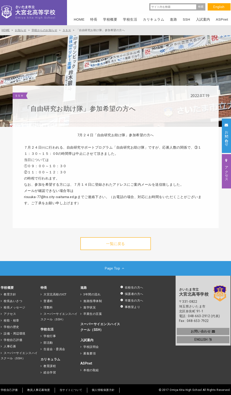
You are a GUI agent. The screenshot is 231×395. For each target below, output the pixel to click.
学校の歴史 (11, 327)
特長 (44, 287)
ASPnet (86, 363)
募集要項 (89, 353)
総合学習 (49, 372)
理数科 (48, 307)
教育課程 (49, 366)
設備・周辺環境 (14, 333)
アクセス (10, 314)
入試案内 (87, 340)
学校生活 (47, 329)
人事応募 (10, 346)
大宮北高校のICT (55, 294)
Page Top (115, 268)
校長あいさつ (13, 301)
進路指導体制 (92, 301)
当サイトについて (71, 390)
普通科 (48, 301)
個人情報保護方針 (103, 390)
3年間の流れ (92, 294)
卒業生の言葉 (92, 314)
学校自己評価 (13, 340)
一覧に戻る (115, 244)
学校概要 (7, 287)
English (219, 7)
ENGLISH (203, 339)
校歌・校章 (11, 320)
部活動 (48, 342)
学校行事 (49, 336)
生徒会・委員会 (54, 349)
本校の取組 (91, 370)
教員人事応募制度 (38, 390)
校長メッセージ (14, 307)
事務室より (130, 307)
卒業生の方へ (131, 300)
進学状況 (89, 307)
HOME (79, 19)
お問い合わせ (203, 331)
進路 (83, 287)
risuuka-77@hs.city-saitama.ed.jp (50, 197)
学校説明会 (91, 347)
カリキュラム (50, 359)
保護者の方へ (131, 294)
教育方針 (10, 294)
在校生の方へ (131, 287)
